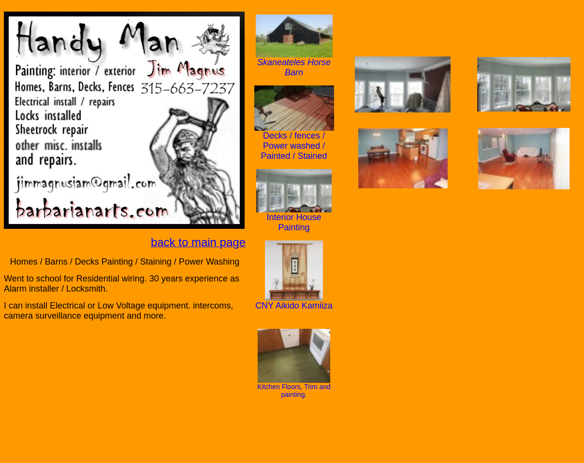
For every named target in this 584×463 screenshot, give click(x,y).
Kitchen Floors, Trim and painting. (294, 390)
